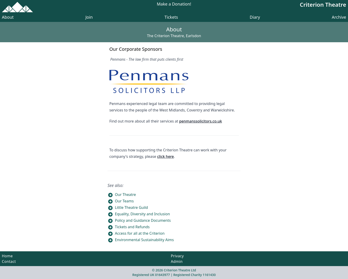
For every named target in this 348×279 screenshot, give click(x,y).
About (8, 17)
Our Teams (124, 201)
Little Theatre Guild (131, 207)
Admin (177, 261)
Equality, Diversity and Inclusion (142, 214)
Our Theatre (125, 194)
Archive (339, 17)
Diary (255, 17)
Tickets (171, 17)
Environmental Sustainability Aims (144, 239)
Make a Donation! (174, 4)
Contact (9, 261)
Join (89, 17)
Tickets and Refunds (132, 227)
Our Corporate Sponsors (135, 49)
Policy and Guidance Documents (143, 220)
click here (165, 156)
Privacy (177, 255)
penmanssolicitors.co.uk (200, 121)
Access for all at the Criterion (140, 233)
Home (7, 255)
